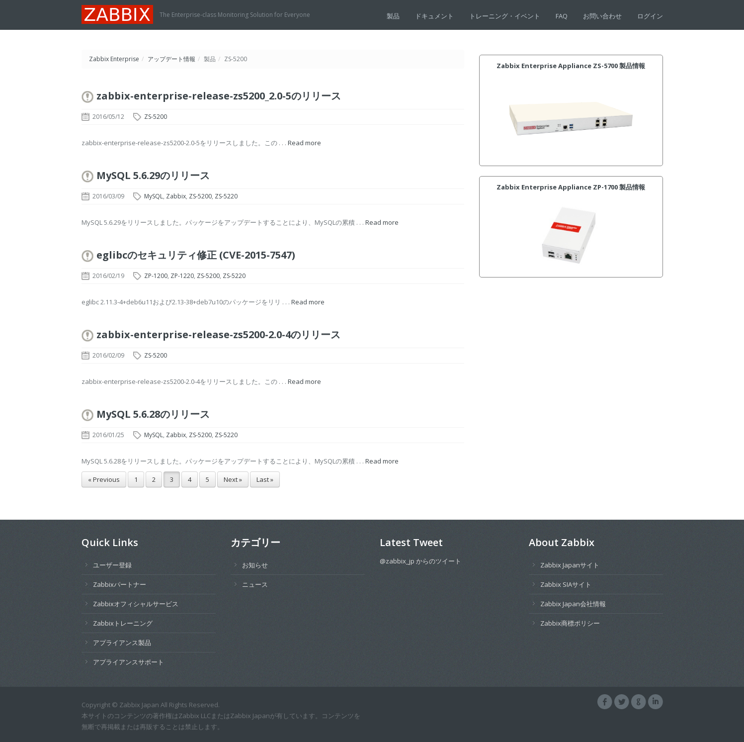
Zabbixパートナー (119, 584)
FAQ (562, 15)
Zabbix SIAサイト (565, 584)
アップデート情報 (171, 59)
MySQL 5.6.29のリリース (153, 175)
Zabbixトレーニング (123, 623)
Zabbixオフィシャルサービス (135, 603)
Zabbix (176, 196)
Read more (304, 142)
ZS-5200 (155, 116)
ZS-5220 (226, 196)
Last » (264, 479)
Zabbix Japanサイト (569, 564)
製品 (393, 15)
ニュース (255, 584)
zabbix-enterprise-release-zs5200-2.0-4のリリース (218, 334)
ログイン (650, 15)
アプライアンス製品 (122, 642)
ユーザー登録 (112, 564)
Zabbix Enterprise (114, 59)
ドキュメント (434, 15)
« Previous (104, 479)
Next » (233, 479)
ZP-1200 (155, 276)
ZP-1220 (182, 276)
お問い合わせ (602, 15)
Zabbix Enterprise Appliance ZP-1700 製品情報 (570, 187)
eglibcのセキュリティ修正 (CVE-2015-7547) (195, 255)
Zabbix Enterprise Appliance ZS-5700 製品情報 (570, 65)
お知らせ (255, 564)
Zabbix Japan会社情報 (573, 603)
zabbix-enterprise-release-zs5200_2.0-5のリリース (218, 95)
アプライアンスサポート (128, 661)
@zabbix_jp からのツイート (420, 560)
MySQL (153, 196)
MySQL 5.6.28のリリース (153, 414)
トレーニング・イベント (504, 15)
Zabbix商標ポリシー (570, 623)
